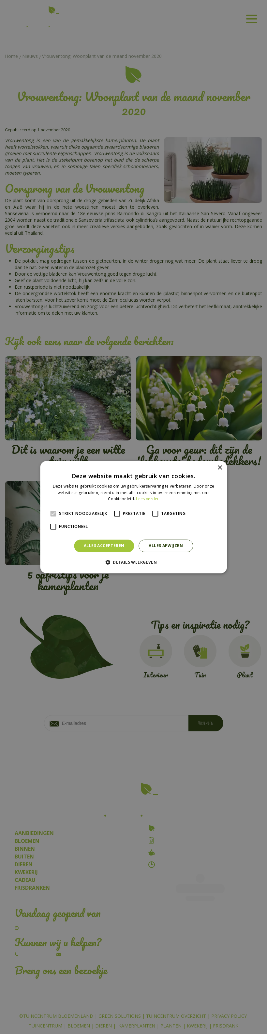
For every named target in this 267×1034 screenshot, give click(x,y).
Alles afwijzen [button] (166, 545)
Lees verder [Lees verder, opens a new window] (147, 499)
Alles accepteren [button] (104, 545)
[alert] (133, 517)
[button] (133, 562)
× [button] (219, 467)
